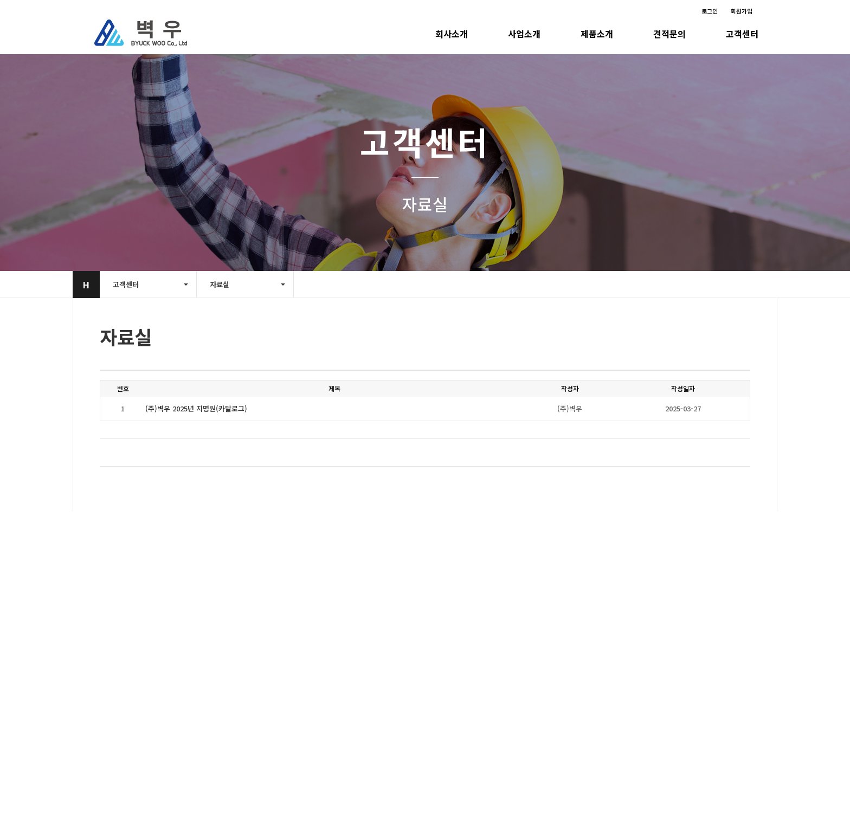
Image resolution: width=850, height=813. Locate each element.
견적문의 (669, 33)
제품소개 (597, 33)
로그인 (709, 11)
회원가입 (741, 11)
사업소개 (524, 33)
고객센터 (742, 33)
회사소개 (451, 33)
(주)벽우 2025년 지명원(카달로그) (196, 408)
